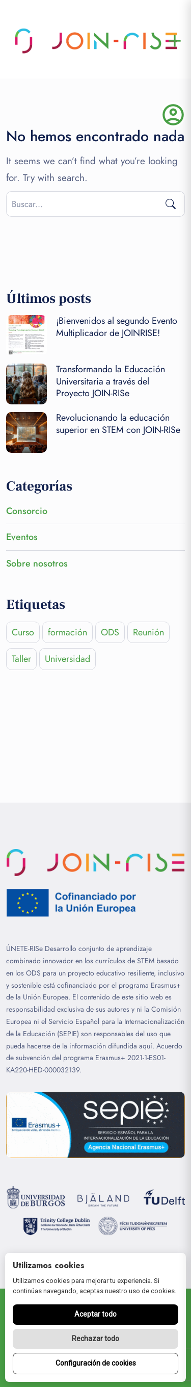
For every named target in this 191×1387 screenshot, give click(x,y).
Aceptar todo (95, 1314)
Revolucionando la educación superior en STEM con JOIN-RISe (118, 423)
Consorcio (26, 511)
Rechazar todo (95, 1338)
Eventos (22, 537)
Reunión (148, 632)
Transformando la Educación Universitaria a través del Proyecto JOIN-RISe (110, 381)
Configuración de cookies (96, 1363)
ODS (110, 632)
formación (67, 632)
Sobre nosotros (37, 563)
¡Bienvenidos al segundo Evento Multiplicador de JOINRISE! (116, 326)
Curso (23, 632)
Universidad (67, 658)
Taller (21, 658)
